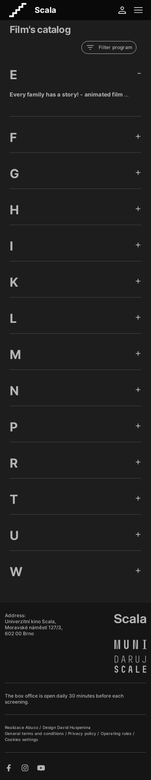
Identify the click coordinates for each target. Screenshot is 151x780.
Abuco (31, 727)
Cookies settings (21, 739)
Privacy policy (82, 733)
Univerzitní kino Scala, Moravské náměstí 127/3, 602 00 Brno (33, 627)
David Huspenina (74, 727)
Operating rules (117, 733)
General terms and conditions (35, 733)
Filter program (108, 47)
